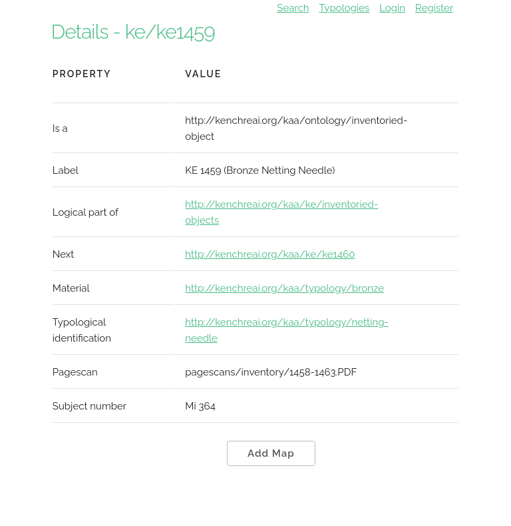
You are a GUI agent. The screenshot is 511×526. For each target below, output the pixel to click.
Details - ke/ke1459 (133, 31)
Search (293, 8)
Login (392, 8)
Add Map (271, 453)
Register (434, 8)
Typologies (344, 8)
